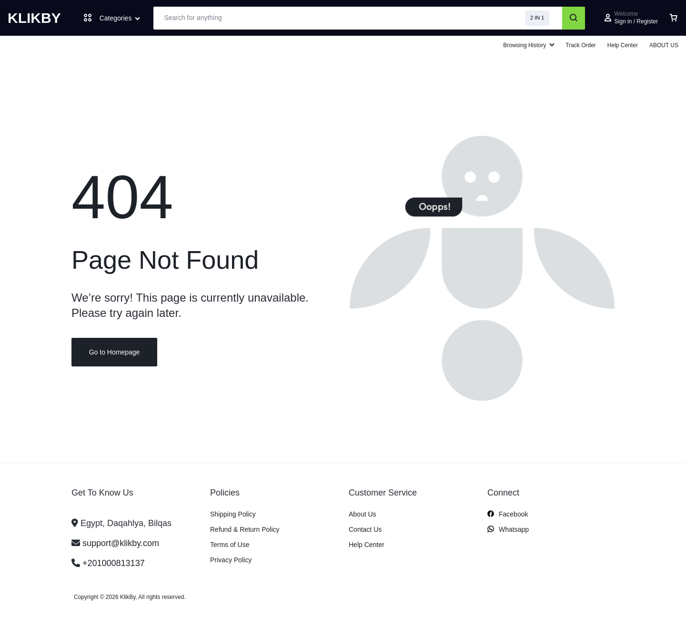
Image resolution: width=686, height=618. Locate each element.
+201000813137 (113, 563)
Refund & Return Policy (245, 529)
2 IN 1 (537, 17)
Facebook (507, 514)
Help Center (622, 45)
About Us (362, 514)
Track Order (580, 45)
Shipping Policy (233, 514)
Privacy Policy (231, 560)
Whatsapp (508, 530)
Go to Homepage (114, 352)
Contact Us (365, 529)
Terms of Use (229, 544)
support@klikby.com (120, 543)
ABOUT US (663, 45)
